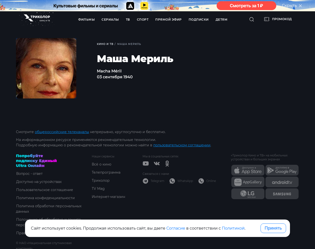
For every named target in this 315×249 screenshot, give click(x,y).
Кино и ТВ (105, 44)
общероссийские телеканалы (62, 132)
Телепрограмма (106, 172)
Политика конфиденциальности (45, 198)
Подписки (199, 19)
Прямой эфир (168, 19)
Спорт (143, 19)
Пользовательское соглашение (44, 190)
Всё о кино (101, 164)
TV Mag (98, 188)
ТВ (128, 19)
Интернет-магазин (108, 196)
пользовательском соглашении (181, 145)
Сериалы (110, 19)
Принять (273, 228)
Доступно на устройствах (39, 182)
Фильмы (86, 19)
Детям (222, 19)
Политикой (233, 228)
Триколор (101, 180)
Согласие (175, 228)
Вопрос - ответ (29, 173)
